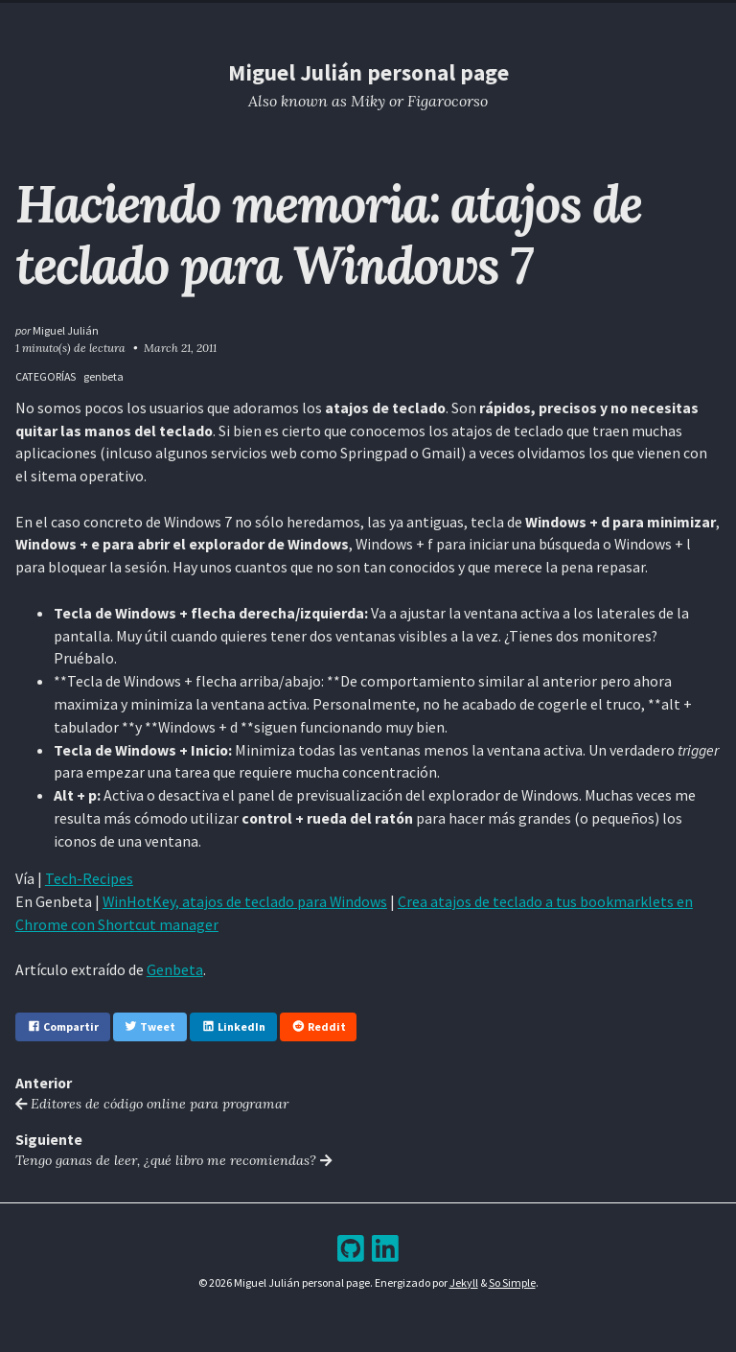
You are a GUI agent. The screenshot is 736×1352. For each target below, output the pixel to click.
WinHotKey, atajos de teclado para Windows (245, 901)
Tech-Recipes (89, 878)
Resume (300, 19)
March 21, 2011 (180, 347)
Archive (405, 19)
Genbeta (175, 969)
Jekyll (463, 1282)
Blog (353, 19)
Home (246, 19)
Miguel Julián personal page (368, 72)
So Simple (512, 1282)
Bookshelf (475, 19)
